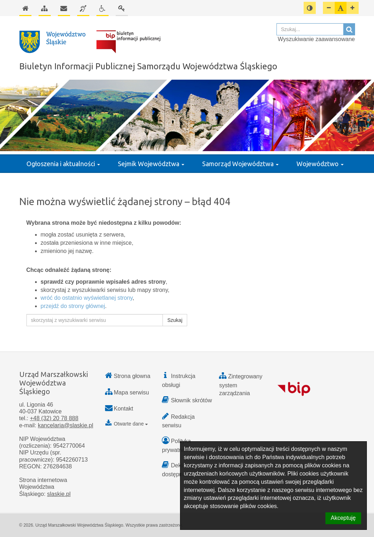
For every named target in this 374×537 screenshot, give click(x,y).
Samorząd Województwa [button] (240, 163)
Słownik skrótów (191, 400)
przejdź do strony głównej (73, 306)
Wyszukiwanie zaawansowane (316, 39)
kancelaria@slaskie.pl (65, 425)
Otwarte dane (126, 423)
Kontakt (123, 409)
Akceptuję (343, 518)
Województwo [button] (320, 163)
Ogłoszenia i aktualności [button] (63, 163)
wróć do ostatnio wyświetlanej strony (87, 298)
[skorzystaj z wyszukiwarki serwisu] (94, 320)
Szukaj (174, 320)
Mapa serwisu (131, 392)
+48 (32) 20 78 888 (54, 418)
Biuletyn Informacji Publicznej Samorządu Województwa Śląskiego (148, 66)
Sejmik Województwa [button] (151, 163)
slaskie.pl (59, 494)
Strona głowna (132, 376)
